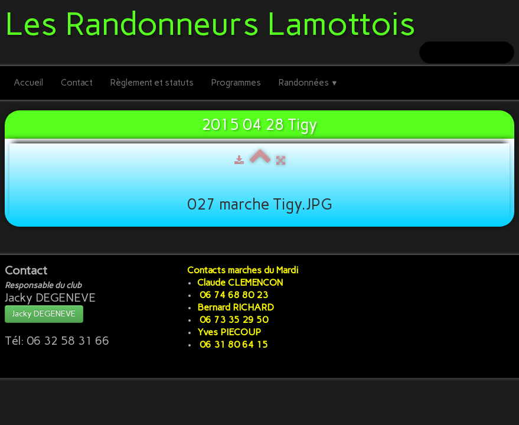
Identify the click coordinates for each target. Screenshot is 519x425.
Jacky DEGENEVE (44, 314)
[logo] (215, 21)
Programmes (236, 82)
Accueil (28, 82)
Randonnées (308, 82)
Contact (77, 82)
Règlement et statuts (152, 82)
